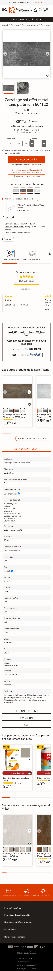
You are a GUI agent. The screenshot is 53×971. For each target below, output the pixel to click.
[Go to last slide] (5, 54)
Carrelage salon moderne (15, 700)
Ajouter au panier (26, 159)
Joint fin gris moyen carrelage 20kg (16, 779)
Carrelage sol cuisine (32, 697)
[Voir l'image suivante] (29, 392)
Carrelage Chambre (37, 700)
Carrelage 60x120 (13, 697)
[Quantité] (38, 143)
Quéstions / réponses (26, 711)
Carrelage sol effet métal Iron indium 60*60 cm (16, 854)
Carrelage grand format (38, 695)
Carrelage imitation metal (15, 695)
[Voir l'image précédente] (5, 392)
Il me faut (11, 139)
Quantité (33, 139)
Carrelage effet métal (14, 226)
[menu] (5, 10)
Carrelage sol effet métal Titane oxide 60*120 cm (14, 416)
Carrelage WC (10, 702)
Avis (26, 725)
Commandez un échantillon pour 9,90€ (26, 171)
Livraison (26, 718)
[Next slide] (47, 54)
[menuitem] (8, 88)
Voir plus (8, 239)
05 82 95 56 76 (39, 2)
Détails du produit (26, 448)
